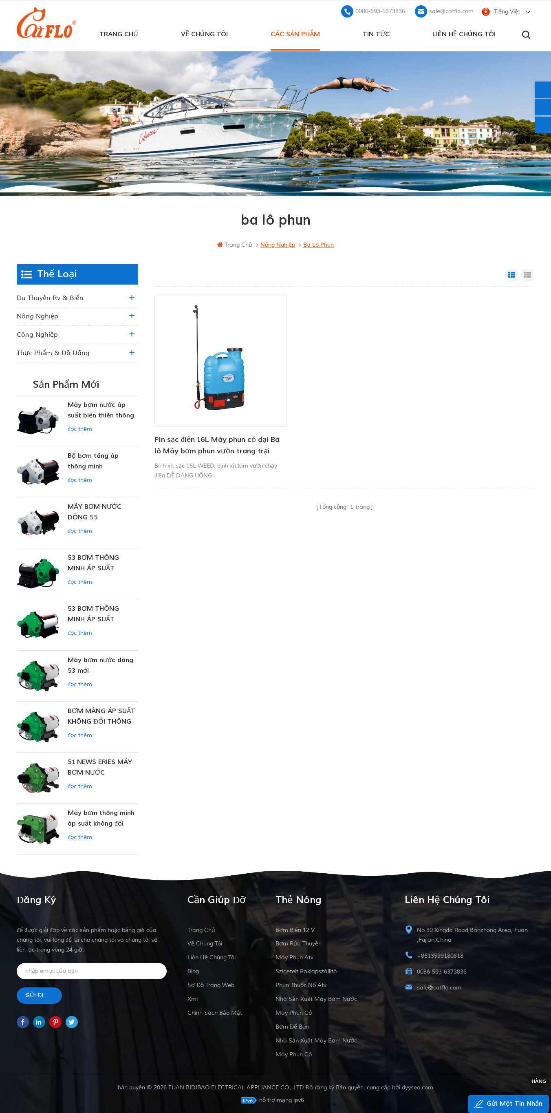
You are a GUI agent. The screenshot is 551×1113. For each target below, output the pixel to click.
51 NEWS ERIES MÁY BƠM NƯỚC (100, 766)
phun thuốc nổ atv (301, 984)
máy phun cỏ (294, 1012)
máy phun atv (294, 956)
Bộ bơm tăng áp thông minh (93, 460)
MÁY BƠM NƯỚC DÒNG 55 (94, 511)
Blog (193, 970)
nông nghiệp (37, 315)
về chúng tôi (204, 33)
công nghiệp (37, 334)
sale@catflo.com (451, 10)
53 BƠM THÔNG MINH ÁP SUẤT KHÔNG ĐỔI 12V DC (99, 614)
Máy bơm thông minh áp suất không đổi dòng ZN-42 (101, 818)
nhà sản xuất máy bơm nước (316, 998)
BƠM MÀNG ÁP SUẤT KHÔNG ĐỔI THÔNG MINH (101, 716)
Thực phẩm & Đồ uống (53, 352)
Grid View (512, 274)
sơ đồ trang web (210, 984)
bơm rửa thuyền (299, 942)
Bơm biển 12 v (295, 929)
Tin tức (376, 33)
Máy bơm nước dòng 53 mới (100, 664)
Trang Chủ (118, 33)
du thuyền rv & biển (50, 297)
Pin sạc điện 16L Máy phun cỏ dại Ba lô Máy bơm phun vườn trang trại (211, 431)
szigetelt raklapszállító (306, 970)
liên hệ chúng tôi (464, 33)
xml (192, 998)
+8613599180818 (440, 955)
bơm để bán (292, 1025)
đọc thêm (80, 428)
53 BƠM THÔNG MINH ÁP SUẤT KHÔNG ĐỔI (93, 563)
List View (527, 274)
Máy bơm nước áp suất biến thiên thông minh (101, 410)
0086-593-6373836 (380, 10)
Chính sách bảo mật (214, 1012)
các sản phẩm (295, 33)
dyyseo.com (417, 1086)
